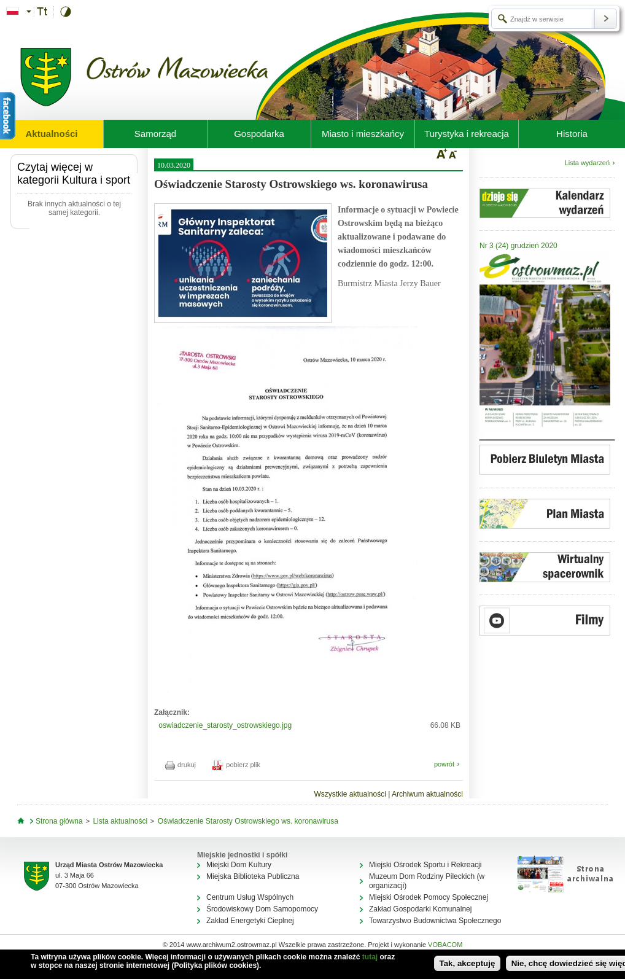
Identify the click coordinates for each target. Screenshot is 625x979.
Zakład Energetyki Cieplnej (250, 920)
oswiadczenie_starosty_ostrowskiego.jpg (225, 725)
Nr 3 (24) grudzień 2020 (518, 245)
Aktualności (51, 133)
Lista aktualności (120, 821)
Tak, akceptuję (467, 963)
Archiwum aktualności (427, 794)
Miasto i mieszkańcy (363, 133)
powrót (444, 764)
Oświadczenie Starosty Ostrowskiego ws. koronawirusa (248, 821)
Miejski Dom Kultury (238, 864)
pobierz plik (236, 764)
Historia (572, 133)
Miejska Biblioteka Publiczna (252, 876)
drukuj (180, 764)
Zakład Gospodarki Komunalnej (420, 909)
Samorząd (155, 133)
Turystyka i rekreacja (466, 133)
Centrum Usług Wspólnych (249, 897)
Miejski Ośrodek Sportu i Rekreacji (425, 864)
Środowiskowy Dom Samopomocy (262, 909)
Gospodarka (259, 133)
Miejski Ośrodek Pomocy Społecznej (428, 897)
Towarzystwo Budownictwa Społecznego (435, 920)
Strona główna (59, 821)
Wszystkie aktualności (350, 794)
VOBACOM (445, 944)
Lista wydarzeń (587, 162)
